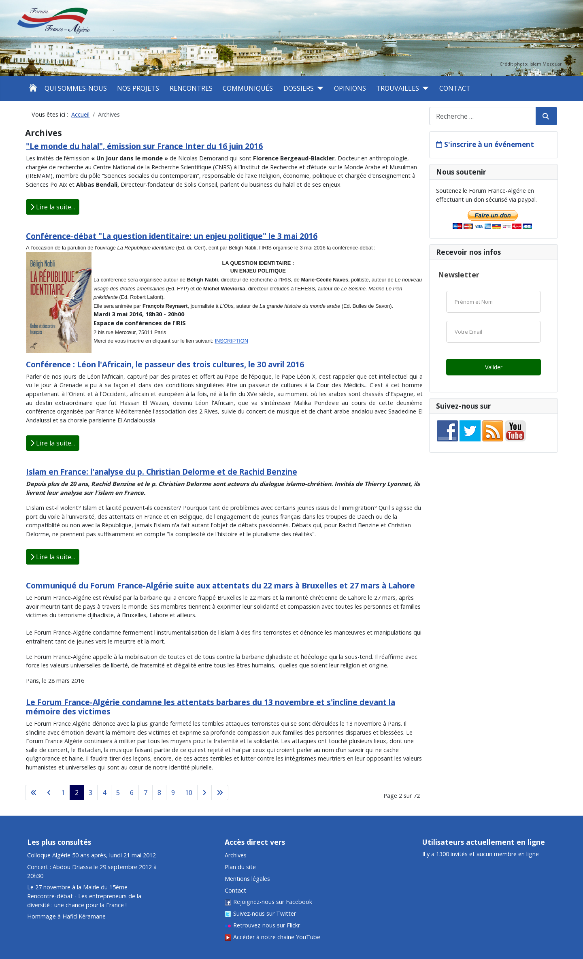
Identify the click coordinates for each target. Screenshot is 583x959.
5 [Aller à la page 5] (118, 792)
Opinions (350, 88)
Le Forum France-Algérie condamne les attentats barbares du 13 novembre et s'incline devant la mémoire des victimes (210, 707)
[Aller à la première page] (33, 792)
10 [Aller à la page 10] (188, 792)
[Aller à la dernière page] (219, 792)
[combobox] (482, 116)
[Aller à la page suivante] (204, 792)
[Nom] (493, 302)
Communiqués (248, 88)
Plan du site (240, 867)
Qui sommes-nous (76, 88)
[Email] (493, 332)
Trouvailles (397, 88)
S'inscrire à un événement (489, 144)
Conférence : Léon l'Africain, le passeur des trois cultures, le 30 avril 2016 (165, 364)
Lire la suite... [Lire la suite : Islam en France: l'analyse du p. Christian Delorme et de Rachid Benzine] (52, 556)
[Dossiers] (318, 88)
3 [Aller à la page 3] (90, 792)
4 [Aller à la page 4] (104, 792)
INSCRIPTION (231, 341)
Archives (236, 855)
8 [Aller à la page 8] (159, 792)
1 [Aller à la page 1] (63, 792)
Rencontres (191, 88)
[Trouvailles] (424, 88)
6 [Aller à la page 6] (132, 792)
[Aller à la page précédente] (49, 792)
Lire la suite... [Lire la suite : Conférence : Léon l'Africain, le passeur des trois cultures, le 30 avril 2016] (52, 443)
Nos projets (138, 88)
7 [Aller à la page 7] (145, 792)
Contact (454, 88)
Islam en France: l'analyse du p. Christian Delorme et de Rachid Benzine (161, 471)
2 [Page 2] (77, 792)
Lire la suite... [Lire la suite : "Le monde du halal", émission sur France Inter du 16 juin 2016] (52, 206)
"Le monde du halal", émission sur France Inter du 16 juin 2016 (144, 146)
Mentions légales (247, 878)
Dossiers (298, 88)
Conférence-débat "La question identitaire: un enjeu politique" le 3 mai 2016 (171, 235)
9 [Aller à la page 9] (173, 792)
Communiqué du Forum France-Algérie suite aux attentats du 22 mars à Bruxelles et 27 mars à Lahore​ (220, 585)
